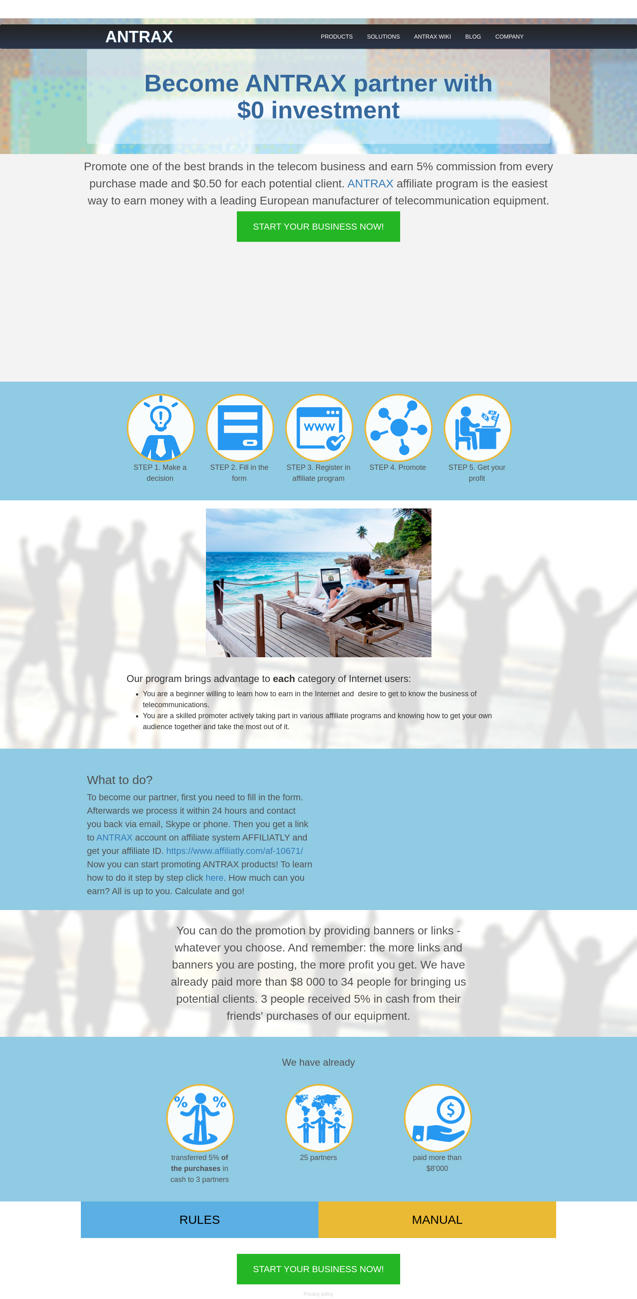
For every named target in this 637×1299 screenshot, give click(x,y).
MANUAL (437, 1219)
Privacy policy (318, 1294)
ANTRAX (370, 183)
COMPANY (509, 36)
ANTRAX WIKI (432, 36)
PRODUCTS (337, 36)
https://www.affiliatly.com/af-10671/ (234, 851)
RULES (199, 1219)
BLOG (473, 36)
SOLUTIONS (383, 36)
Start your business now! (318, 227)
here (214, 878)
